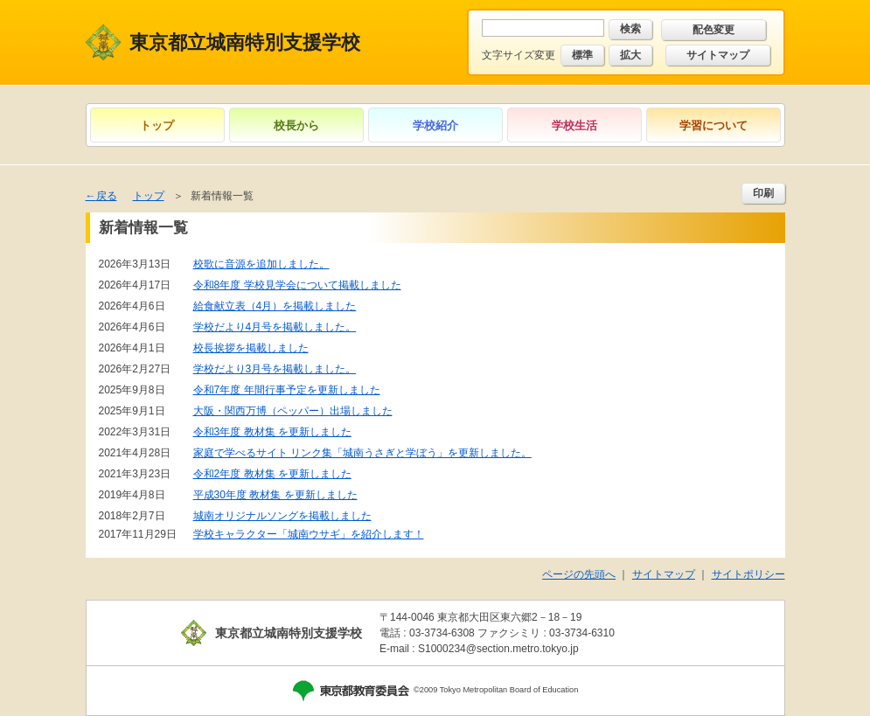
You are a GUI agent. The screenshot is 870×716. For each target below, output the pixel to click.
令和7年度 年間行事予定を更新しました (286, 390)
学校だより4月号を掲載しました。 (275, 327)
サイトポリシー (748, 574)
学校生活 (574, 125)
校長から (296, 125)
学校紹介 (435, 125)
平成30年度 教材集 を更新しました (275, 495)
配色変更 (713, 30)
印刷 (763, 193)
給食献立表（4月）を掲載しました (275, 306)
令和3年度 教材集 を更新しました (272, 432)
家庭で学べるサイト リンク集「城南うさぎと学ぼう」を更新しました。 (362, 453)
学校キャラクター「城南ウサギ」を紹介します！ (308, 534)
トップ (157, 125)
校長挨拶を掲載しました (251, 348)
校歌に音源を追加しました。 (261, 264)
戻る (106, 196)
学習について (713, 125)
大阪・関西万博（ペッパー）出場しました (293, 411)
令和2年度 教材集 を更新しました (272, 474)
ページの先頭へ (579, 574)
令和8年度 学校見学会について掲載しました (297, 285)
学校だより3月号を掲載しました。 (275, 369)
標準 (582, 55)
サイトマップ (717, 55)
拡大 (630, 55)
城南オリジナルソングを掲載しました (282, 516)
